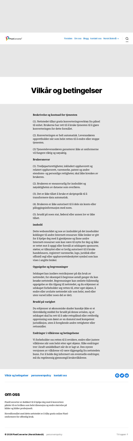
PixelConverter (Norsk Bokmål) (28, 434)
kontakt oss (96, 38)
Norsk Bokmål (109, 38)
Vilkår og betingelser (16, 375)
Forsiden (68, 38)
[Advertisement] (66, 16)
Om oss (77, 38)
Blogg (86, 38)
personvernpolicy (41, 375)
